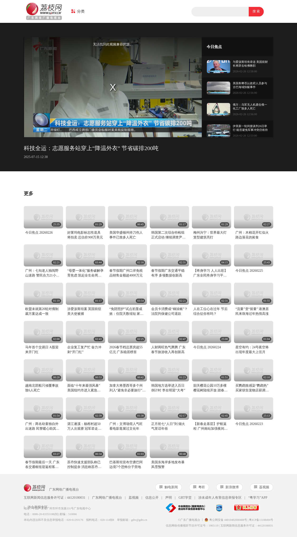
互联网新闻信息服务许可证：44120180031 (54, 497)
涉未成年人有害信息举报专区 (218, 498)
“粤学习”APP (255, 498)
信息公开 (150, 498)
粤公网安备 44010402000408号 (225, 520)
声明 (166, 498)
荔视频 (132, 498)
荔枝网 (44, 11)
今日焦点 (214, 47)
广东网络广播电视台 (105, 498)
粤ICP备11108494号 (261, 520)
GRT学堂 (183, 498)
